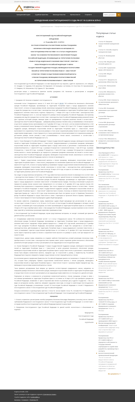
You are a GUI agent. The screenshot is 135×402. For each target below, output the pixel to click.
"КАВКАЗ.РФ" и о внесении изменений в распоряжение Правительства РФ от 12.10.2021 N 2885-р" (108, 213)
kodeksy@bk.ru (35, 397)
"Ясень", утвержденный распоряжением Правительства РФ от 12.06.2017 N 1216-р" (108, 285)
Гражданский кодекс (23, 14)
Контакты (118, 1)
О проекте (88, 14)
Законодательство (59, 14)
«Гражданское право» (49, 394)
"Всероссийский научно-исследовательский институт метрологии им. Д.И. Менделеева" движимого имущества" (107, 260)
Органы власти (75, 14)
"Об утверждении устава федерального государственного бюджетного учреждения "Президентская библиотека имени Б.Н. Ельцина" (108, 236)
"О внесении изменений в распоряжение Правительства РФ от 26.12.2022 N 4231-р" (108, 175)
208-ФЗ (61, 103)
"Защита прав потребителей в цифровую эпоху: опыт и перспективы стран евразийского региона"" (108, 323)
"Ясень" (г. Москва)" (107, 304)
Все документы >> (114, 374)
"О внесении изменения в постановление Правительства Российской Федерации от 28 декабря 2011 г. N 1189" (108, 191)
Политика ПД (34, 400)
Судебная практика (41, 14)
